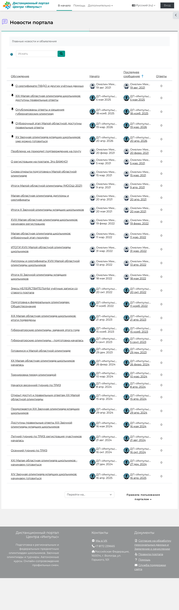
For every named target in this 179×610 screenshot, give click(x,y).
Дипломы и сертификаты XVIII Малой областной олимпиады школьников (45, 280)
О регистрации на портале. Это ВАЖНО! (47, 172)
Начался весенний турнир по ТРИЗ (44, 413)
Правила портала (150, 586)
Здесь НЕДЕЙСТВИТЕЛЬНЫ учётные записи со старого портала (45, 308)
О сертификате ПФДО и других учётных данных (45, 87)
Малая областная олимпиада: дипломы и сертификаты (47, 212)
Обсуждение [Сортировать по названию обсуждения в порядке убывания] (28, 76)
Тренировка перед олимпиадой (41, 402)
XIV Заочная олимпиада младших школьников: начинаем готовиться (44, 508)
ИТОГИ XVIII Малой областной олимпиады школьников (40, 267)
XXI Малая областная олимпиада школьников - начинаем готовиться (44, 494)
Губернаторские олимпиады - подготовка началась (40, 363)
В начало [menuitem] (64, 5)
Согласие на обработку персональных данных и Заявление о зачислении (152, 576)
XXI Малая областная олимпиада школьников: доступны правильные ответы (49, 103)
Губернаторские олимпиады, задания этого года (45, 349)
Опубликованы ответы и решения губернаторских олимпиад (47, 119)
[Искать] (45, 54)
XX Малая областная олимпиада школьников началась (42, 390)
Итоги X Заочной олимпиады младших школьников (46, 225)
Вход (167, 5)
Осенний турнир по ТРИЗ (37, 482)
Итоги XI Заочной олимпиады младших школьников (47, 294)
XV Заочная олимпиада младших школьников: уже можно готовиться (49, 146)
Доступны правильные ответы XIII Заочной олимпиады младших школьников (43, 454)
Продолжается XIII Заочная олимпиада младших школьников (46, 438)
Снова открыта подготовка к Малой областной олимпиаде (44, 184)
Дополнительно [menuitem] (99, 5)
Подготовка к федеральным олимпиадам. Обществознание (41, 322)
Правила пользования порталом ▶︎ (138, 528)
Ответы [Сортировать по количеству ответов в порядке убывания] (153, 76)
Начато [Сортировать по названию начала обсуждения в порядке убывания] (86, 76)
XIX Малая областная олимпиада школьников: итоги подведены (42, 335)
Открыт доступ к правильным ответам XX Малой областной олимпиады (46, 425)
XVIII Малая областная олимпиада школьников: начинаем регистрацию (45, 239)
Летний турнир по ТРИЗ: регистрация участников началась (46, 470)
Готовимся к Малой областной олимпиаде (40, 376)
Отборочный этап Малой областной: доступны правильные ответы (49, 133)
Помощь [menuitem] (79, 5)
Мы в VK (101, 572)
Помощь (144, 591)
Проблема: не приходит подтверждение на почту (37, 160)
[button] (143, 5)
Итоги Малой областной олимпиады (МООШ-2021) (45, 198)
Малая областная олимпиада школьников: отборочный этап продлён (47, 253)
